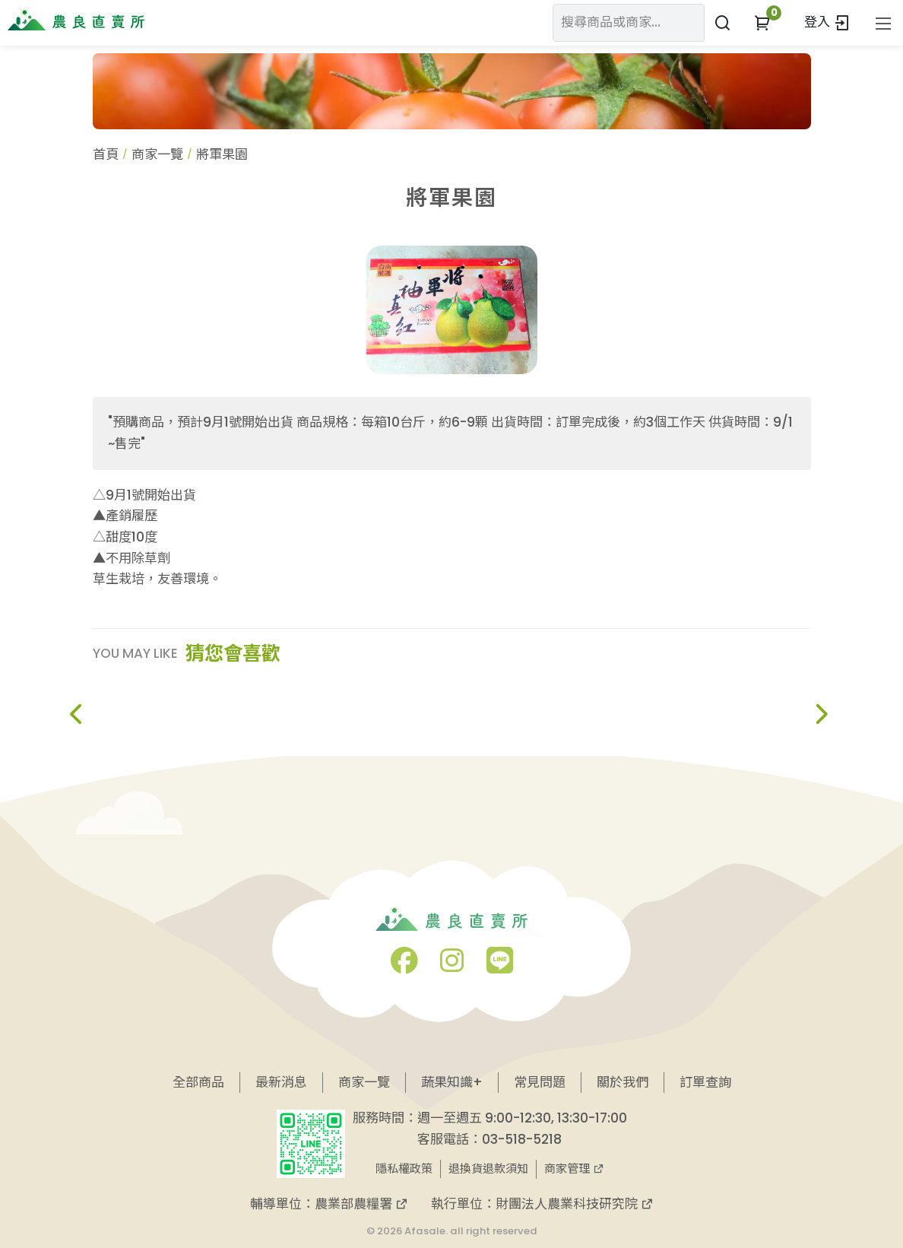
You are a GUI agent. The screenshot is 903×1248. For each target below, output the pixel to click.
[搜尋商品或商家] (722, 23)
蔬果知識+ (452, 1082)
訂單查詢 (705, 1082)
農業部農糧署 (361, 1204)
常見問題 (540, 1082)
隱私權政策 (403, 1169)
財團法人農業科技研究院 (575, 1204)
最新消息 (281, 1082)
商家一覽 (157, 154)
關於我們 (622, 1082)
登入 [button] (827, 22)
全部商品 (198, 1082)
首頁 (106, 154)
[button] (762, 23)
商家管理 (574, 1169)
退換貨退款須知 (488, 1169)
